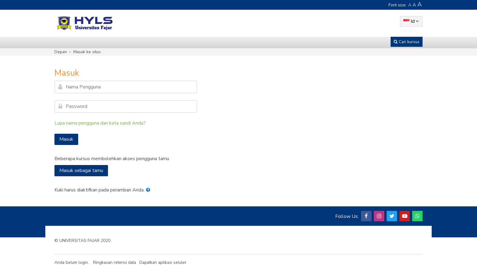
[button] (149, 190)
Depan (60, 52)
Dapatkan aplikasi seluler (162, 262)
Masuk (66, 139)
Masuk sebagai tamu (81, 170)
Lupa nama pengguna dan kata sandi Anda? (100, 123)
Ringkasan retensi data (114, 262)
